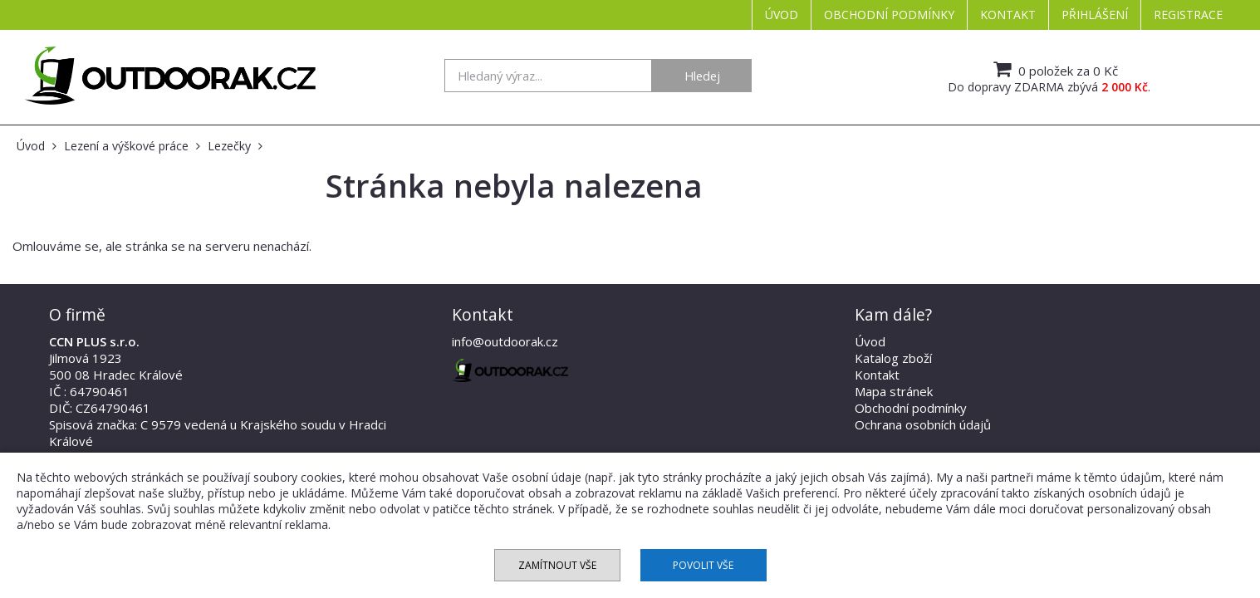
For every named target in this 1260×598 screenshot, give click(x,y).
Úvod (781, 14)
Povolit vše (703, 565)
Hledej (702, 75)
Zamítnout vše (557, 565)
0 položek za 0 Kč (1053, 69)
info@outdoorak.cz (505, 341)
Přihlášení (1094, 14)
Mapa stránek (894, 391)
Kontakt (1008, 14)
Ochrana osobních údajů (923, 424)
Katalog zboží (893, 358)
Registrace (1188, 14)
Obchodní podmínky (889, 14)
